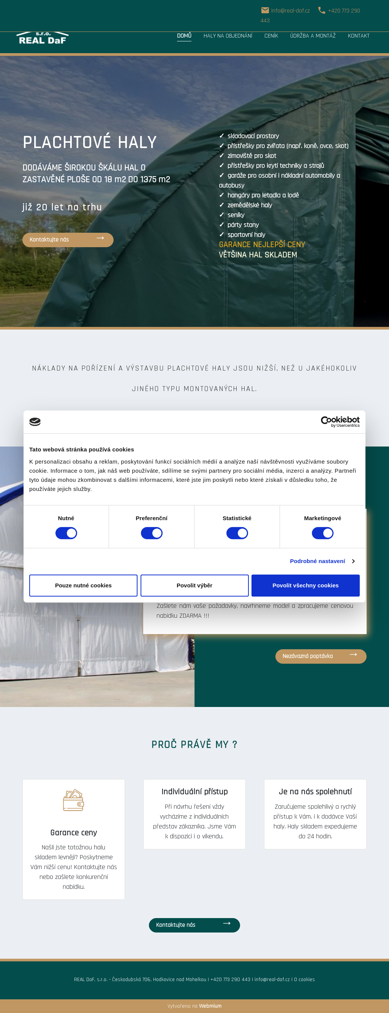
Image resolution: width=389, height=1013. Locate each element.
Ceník (271, 36)
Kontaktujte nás (49, 240)
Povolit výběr (194, 585)
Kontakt (359, 36)
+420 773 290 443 (230, 979)
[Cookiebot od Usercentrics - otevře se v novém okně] (326, 422)
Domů (184, 36)
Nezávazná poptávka (308, 656)
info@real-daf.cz (272, 979)
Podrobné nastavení (317, 561)
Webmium (210, 1006)
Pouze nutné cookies (83, 585)
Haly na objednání (228, 36)
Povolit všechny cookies (305, 585)
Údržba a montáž (313, 36)
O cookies (304, 979)
